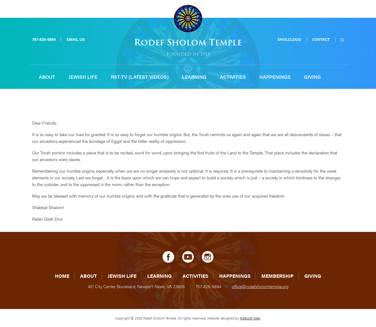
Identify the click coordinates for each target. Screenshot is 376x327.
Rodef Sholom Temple (188, 42)
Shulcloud (289, 39)
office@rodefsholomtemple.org (260, 286)
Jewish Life (83, 76)
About (47, 76)
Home (62, 275)
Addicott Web (250, 318)
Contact (321, 39)
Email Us (76, 39)
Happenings (275, 76)
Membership (277, 275)
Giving (312, 76)
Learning (194, 76)
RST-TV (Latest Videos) (140, 76)
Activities (233, 76)
